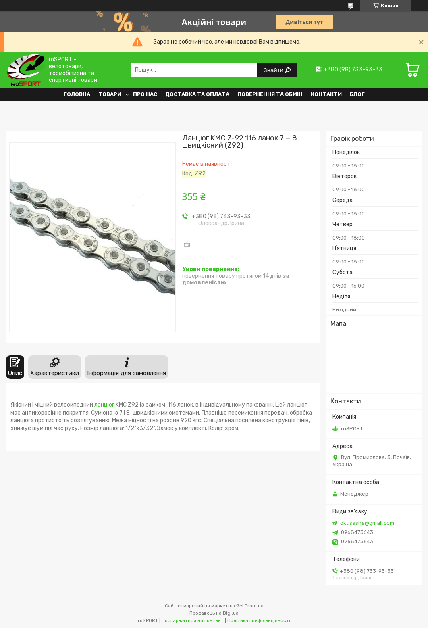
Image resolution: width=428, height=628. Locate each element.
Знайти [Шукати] (274, 70)
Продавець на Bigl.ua (214, 613)
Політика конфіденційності (258, 620)
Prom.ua (254, 606)
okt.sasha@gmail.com (367, 523)
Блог (357, 94)
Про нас (145, 94)
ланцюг (104, 404)
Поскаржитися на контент (193, 620)
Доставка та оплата (197, 94)
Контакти (326, 94)
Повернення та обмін (270, 94)
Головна (77, 94)
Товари (109, 94)
